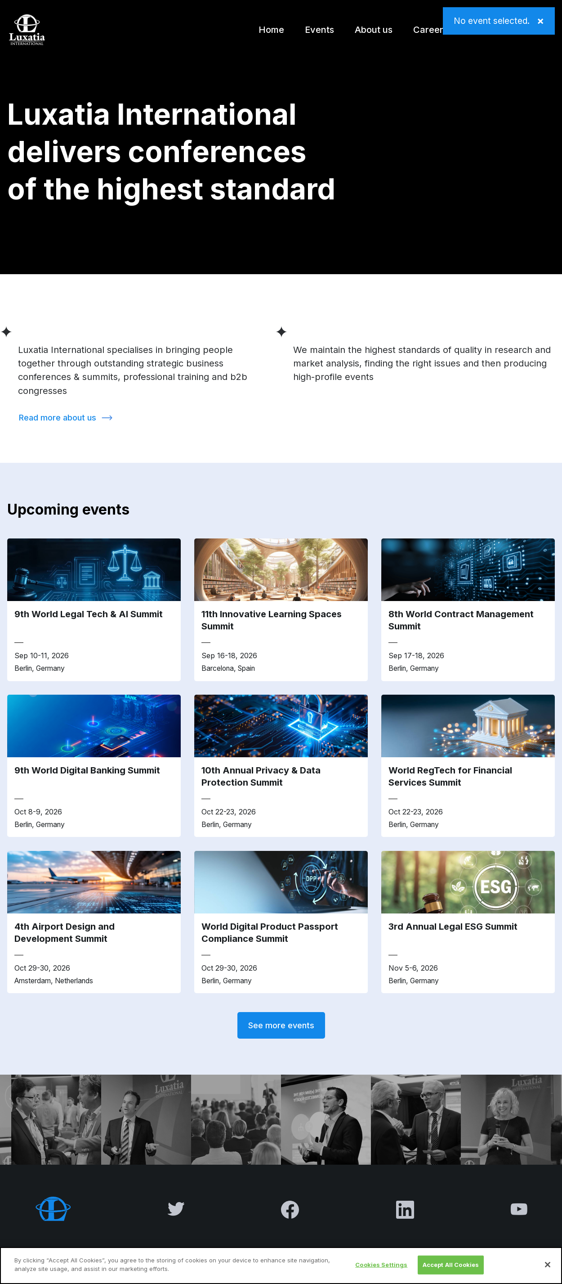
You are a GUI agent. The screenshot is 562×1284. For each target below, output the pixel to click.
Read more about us (57, 417)
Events (319, 29)
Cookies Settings (381, 1264)
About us (374, 29)
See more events (281, 1025)
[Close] (548, 1265)
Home (271, 29)
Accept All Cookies (451, 1264)
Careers (430, 29)
